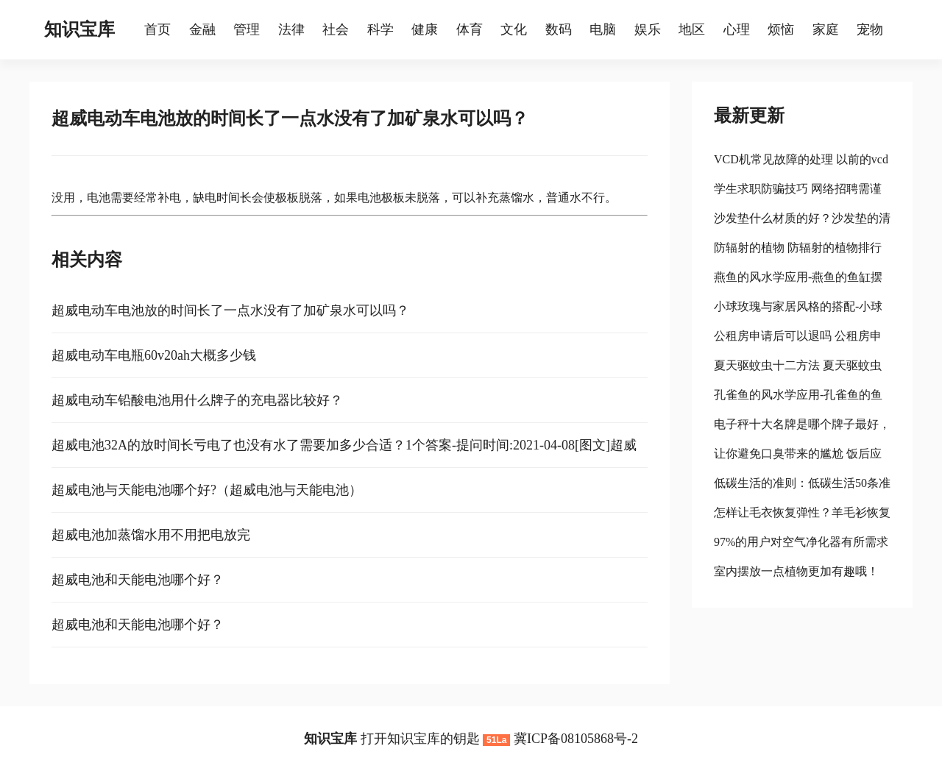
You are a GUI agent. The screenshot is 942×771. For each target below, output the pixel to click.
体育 (469, 29)
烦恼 (781, 29)
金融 (202, 29)
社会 (335, 29)
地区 (692, 29)
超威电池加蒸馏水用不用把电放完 (151, 534)
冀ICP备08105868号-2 (576, 738)
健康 (424, 29)
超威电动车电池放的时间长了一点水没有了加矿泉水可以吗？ (230, 310)
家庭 (825, 29)
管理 (246, 29)
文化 (513, 29)
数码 (558, 29)
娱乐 (647, 29)
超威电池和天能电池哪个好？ (138, 579)
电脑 (602, 29)
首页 (157, 29)
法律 (291, 29)
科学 (380, 29)
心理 (736, 29)
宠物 (870, 29)
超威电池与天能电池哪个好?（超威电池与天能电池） (207, 490)
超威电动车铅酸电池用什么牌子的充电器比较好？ (197, 400)
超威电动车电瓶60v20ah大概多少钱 (154, 355)
